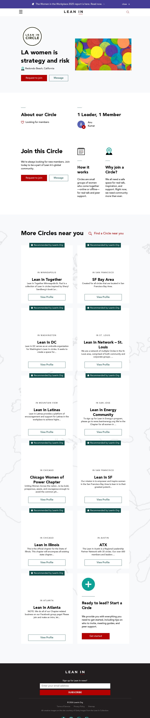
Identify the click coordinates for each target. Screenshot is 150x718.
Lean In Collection (101, 711)
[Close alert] (126, 4)
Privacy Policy (79, 707)
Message (59, 78)
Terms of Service (63, 707)
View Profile (46, 297)
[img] (47, 260)
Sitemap (91, 707)
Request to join (34, 78)
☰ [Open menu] (21, 12)
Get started (95, 636)
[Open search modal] (127, 12)
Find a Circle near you (106, 233)
